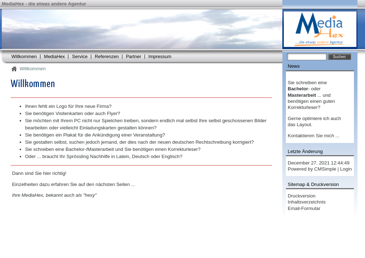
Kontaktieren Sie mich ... (313, 135)
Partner (133, 56)
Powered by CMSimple (312, 169)
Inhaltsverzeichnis (307, 202)
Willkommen (24, 56)
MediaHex (54, 56)
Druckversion (302, 196)
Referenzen (107, 56)
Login (346, 169)
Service (79, 56)
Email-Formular (304, 208)
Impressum (160, 56)
